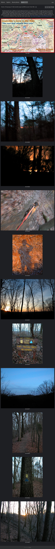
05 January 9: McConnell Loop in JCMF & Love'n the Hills (20, 7)
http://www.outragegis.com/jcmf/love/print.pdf (41, 16)
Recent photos (15, 2)
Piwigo (30, 547)
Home (2, 7)
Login (52, 2)
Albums (3, 2)
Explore (8, 2)
